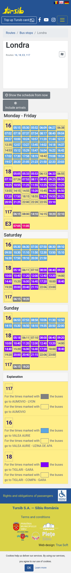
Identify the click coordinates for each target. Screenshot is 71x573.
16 (16, 55)
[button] (19, 20)
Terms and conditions (35, 517)
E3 (23, 55)
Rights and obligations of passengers (28, 496)
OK (29, 568)
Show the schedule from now (26, 95)
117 (28, 55)
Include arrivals (15, 105)
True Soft (62, 545)
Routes (10, 33)
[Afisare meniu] (62, 20)
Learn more (41, 567)
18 (19, 55)
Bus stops (26, 33)
